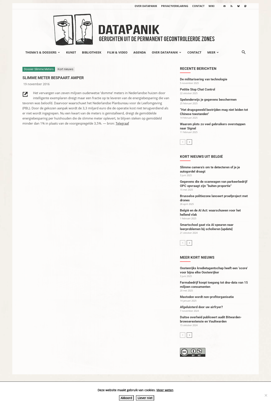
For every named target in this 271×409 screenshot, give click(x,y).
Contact (198, 6)
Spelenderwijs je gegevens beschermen (208, 100)
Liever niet (145, 398)
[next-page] (189, 142)
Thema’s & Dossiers (42, 52)
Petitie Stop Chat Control (197, 89)
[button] (243, 53)
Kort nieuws (65, 69)
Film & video (117, 52)
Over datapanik (146, 6)
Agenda (139, 52)
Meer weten (164, 390)
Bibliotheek (91, 52)
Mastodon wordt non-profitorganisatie (207, 297)
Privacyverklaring (174, 6)
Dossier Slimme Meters (39, 69)
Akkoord (126, 398)
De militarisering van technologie (203, 79)
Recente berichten (198, 68)
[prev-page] (182, 142)
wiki (211, 6)
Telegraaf (122, 123)
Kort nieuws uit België (201, 156)
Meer (213, 52)
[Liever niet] (266, 395)
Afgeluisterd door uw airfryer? (201, 307)
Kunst (71, 52)
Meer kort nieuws (197, 257)
